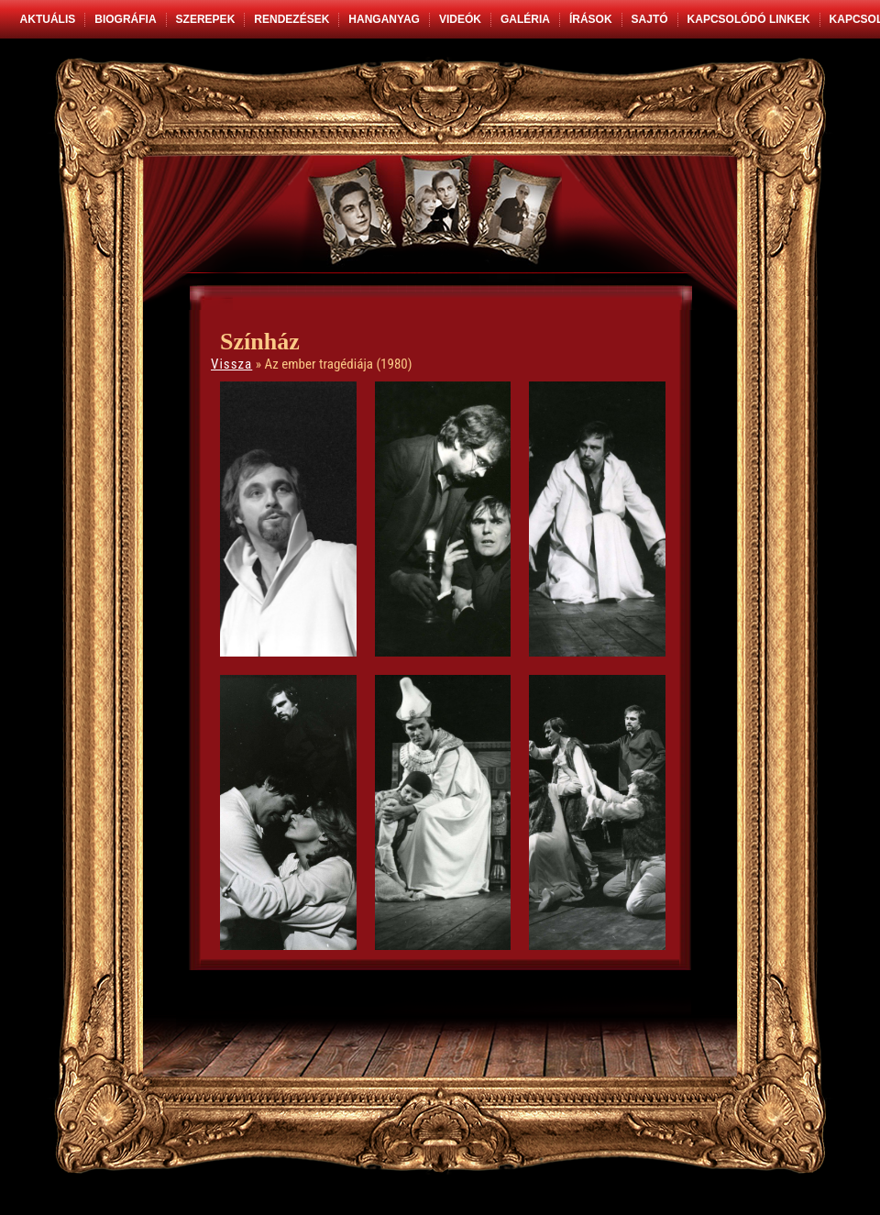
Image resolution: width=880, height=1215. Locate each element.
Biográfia (125, 19)
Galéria (525, 19)
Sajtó (650, 19)
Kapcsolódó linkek (749, 19)
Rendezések (291, 19)
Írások (590, 19)
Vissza (231, 364)
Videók (460, 19)
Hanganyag (384, 19)
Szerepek (206, 19)
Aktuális (48, 19)
